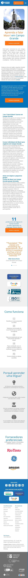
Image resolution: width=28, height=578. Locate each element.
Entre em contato (7, 507)
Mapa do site (6, 523)
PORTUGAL (17, 509)
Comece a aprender (14, 43)
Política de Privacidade (8, 525)
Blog (4, 513)
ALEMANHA (17, 527)
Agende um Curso (18, 3)
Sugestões (6, 518)
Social (5, 514)
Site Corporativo (7, 516)
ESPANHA (17, 529)
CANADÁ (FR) (18, 518)
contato (18, 79)
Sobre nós (6, 509)
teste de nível (19, 76)
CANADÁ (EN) (18, 516)
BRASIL (16, 507)
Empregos (6, 511)
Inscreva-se (4, 86)
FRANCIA (17, 531)
